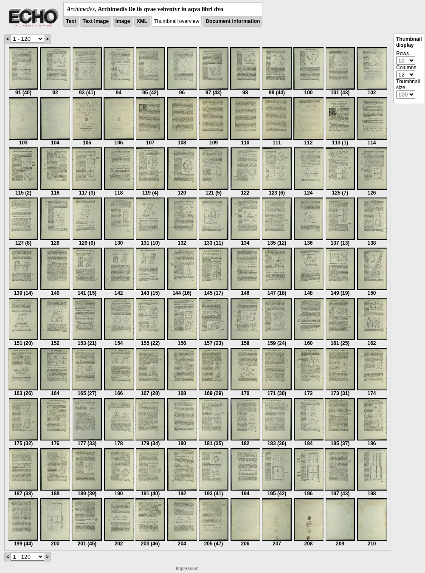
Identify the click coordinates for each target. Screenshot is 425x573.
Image (122, 21)
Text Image (95, 21)
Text (71, 21)
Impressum (187, 568)
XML (142, 21)
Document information (232, 21)
